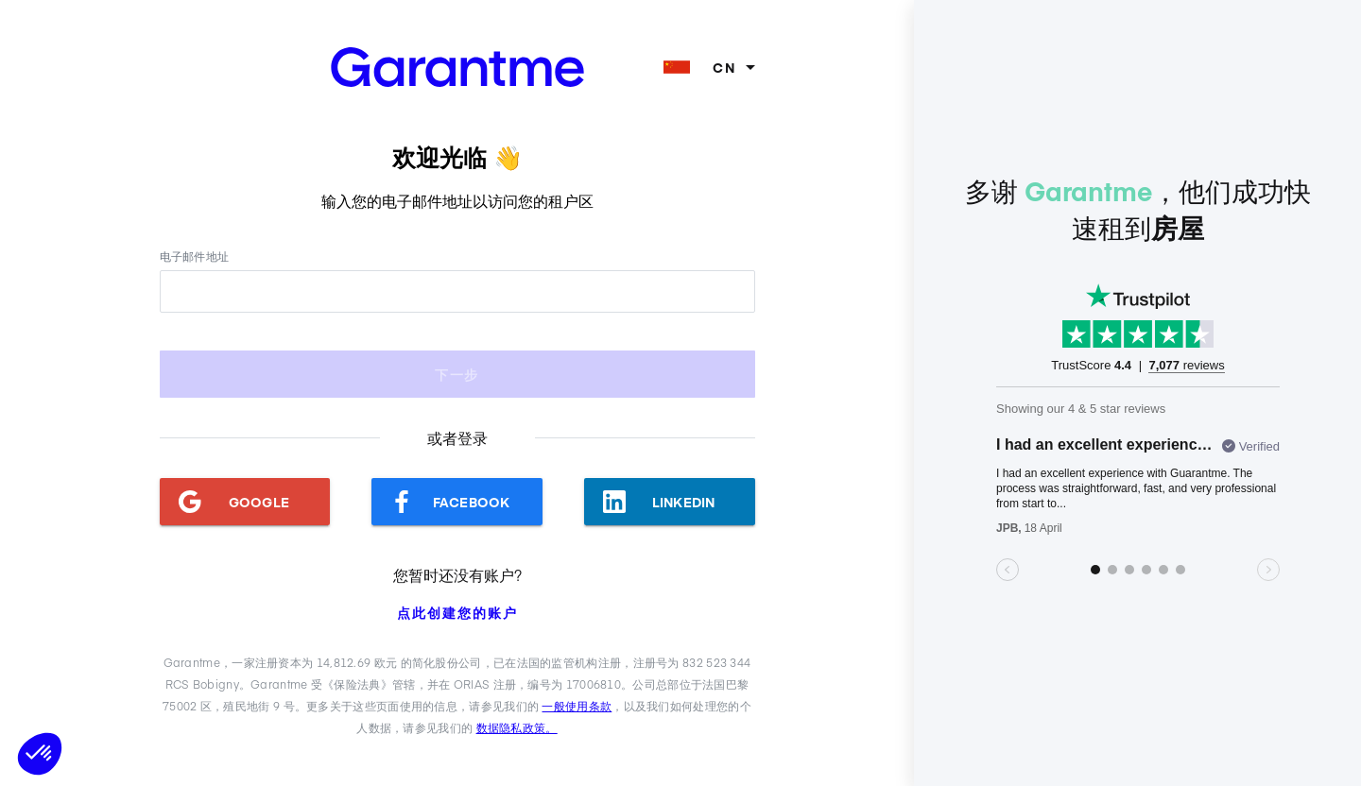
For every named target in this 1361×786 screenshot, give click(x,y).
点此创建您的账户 (457, 612)
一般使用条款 (577, 705)
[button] (39, 754)
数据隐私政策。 (517, 727)
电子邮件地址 (195, 256)
